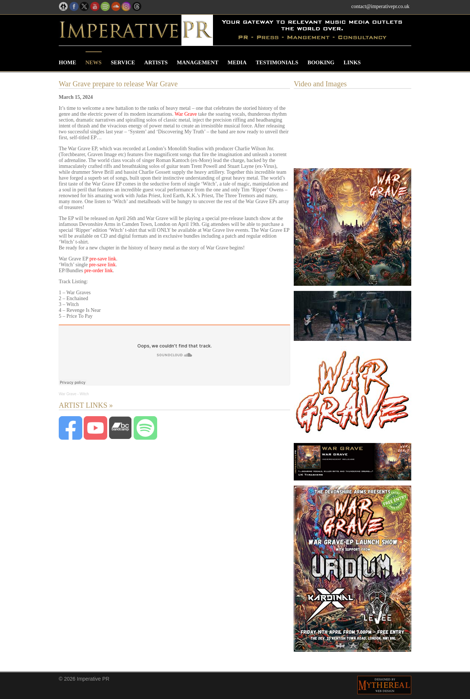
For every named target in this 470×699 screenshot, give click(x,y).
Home (67, 62)
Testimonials (277, 62)
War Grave (185, 114)
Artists (156, 62)
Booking (320, 62)
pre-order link (98, 270)
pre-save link (103, 259)
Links (352, 62)
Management (197, 62)
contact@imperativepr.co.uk (380, 6)
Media (237, 62)
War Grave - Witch (74, 394)
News (94, 62)
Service (123, 62)
